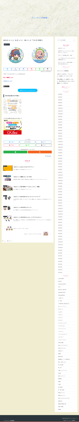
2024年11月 (60, 144)
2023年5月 (60, 194)
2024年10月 (60, 147)
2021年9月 (60, 250)
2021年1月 (60, 272)
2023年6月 (60, 191)
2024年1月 (60, 172)
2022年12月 (60, 208)
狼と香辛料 (60, 387)
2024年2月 (60, 169)
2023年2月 (60, 202)
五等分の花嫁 (60, 342)
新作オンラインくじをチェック (27, 90)
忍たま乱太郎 (60, 364)
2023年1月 (60, 205)
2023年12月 (60, 175)
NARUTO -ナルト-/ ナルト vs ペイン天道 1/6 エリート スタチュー (66, 52)
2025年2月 (60, 136)
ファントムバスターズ (62, 334)
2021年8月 (60, 253)
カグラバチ (60, 317)
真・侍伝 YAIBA (61, 389)
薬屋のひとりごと (61, 395)
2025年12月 (60, 108)
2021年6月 (60, 258)
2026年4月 (60, 97)
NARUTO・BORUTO (62, 289)
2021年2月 (60, 269)
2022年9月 (60, 216)
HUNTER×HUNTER (62, 284)
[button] (74, 40)
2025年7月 (60, 122)
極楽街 (59, 381)
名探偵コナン (60, 350)
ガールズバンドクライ (62, 323)
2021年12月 (60, 241)
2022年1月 (60, 239)
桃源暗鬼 (60, 378)
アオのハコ (60, 314)
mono (59, 286)
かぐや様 (60, 300)
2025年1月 (60, 138)
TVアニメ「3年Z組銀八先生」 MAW (65, 55)
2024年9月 (60, 149)
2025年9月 (60, 116)
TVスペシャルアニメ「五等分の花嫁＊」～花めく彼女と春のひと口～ (66, 63)
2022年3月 (60, 233)
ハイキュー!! (60, 331)
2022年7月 (60, 222)
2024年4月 (60, 163)
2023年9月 (60, 183)
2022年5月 (60, 227)
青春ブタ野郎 (60, 406)
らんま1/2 (60, 311)
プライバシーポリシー (72, 418)
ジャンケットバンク (62, 328)
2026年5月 (60, 94)
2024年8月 (60, 152)
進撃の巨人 (60, 401)
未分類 (59, 373)
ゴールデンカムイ (61, 325)
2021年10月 (60, 247)
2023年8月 (60, 186)
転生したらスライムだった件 (63, 398)
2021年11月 (60, 244)
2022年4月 (60, 230)
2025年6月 (60, 124)
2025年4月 (60, 130)
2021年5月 (60, 261)
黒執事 (59, 409)
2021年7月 (60, 255)
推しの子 (60, 367)
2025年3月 (60, 133)
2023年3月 (60, 200)
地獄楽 (59, 353)
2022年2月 (60, 236)
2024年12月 (60, 141)
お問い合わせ (64, 418)
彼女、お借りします (62, 362)
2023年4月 (60, 197)
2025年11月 (60, 111)
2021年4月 (60, 264)
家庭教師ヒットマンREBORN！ (64, 359)
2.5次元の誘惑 (61, 278)
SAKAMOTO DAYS (61, 292)
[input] (66, 40)
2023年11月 (60, 177)
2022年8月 (60, 219)
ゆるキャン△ (6, 86)
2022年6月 (60, 225)
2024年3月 (60, 166)
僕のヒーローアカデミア (63, 345)
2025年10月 (60, 113)
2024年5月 (60, 161)
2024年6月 (60, 158)
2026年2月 (60, 102)
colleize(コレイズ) (7, 81)
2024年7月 (60, 155)
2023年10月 (60, 180)
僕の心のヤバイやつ (62, 348)
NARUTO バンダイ (61, 48)
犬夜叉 (59, 384)
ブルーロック (60, 336)
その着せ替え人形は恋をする (63, 303)
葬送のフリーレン (61, 392)
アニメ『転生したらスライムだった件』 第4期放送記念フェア (66, 59)
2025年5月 (60, 127)
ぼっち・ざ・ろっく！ (62, 306)
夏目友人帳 (60, 356)
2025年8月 (60, 119)
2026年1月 (60, 105)
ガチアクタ (60, 320)
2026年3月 (60, 99)
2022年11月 (60, 211)
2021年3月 (60, 266)
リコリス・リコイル (62, 339)
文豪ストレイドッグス (62, 370)
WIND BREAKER (61, 295)
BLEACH (60, 281)
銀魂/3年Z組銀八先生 (62, 403)
